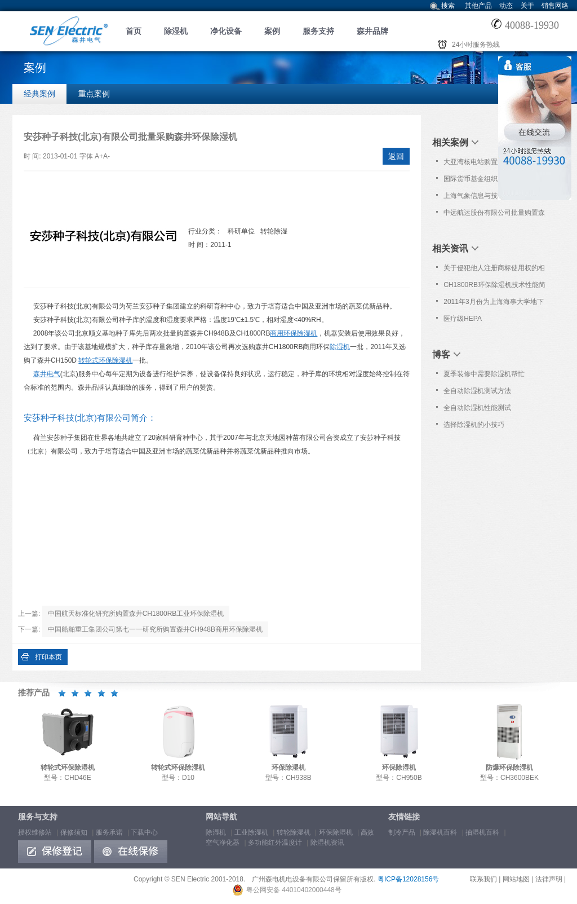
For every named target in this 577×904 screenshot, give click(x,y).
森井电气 (46, 374)
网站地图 (516, 879)
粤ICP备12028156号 (408, 879)
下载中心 (144, 832)
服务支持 (318, 31)
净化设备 (226, 31)
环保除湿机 (336, 832)
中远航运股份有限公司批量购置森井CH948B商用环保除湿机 (494, 215)
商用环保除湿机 (293, 333)
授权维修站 (35, 832)
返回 (396, 156)
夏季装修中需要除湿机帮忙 (484, 374)
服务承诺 (109, 832)
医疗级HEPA (462, 319)
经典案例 (39, 93)
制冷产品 (401, 832)
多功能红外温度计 (275, 842)
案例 (272, 31)
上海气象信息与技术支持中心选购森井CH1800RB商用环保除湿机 (494, 198)
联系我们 (483, 879)
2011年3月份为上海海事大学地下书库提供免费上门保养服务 (493, 304)
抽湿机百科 (482, 832)
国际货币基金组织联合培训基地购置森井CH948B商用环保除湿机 (494, 181)
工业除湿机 (251, 832)
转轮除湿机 (293, 832)
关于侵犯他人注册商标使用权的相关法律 (494, 270)
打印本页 (48, 657)
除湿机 (176, 31)
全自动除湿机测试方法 (477, 391)
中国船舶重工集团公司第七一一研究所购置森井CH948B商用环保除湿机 (155, 629)
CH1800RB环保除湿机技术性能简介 (494, 287)
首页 (133, 31)
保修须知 (73, 832)
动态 (506, 6)
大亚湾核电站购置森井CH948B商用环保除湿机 (493, 164)
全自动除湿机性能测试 (477, 408)
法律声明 (548, 879)
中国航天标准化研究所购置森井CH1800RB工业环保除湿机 (136, 614)
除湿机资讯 (327, 842)
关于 (527, 6)
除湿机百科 (440, 832)
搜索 (448, 6)
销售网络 (555, 6)
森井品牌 (372, 31)
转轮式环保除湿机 (105, 360)
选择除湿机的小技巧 (473, 425)
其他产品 (478, 6)
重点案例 (94, 93)
